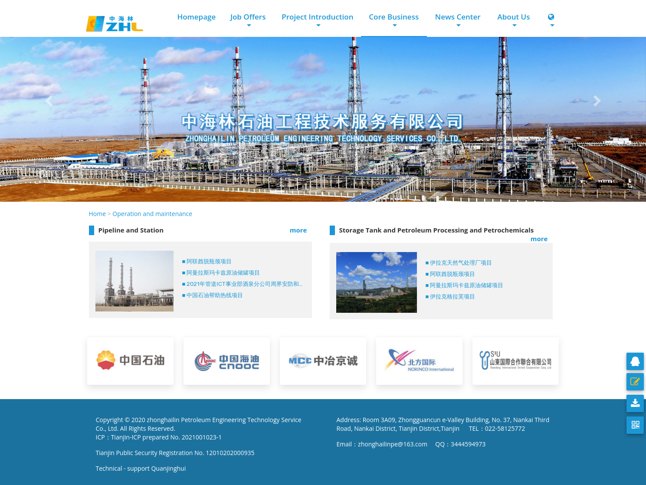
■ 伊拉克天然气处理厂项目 (459, 262)
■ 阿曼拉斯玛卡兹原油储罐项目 (221, 272)
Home (97, 214)
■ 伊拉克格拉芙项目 (450, 296)
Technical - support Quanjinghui (142, 468)
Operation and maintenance (152, 214)
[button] (48, 101)
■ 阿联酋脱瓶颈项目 (207, 261)
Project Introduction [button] (317, 17)
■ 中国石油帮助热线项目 (212, 295)
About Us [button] (513, 17)
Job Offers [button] (248, 17)
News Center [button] (458, 17)
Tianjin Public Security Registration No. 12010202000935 (175, 453)
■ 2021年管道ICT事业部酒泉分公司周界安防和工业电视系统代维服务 (244, 284)
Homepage (196, 17)
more (298, 230)
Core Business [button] (394, 17)
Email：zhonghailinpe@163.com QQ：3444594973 (411, 444)
